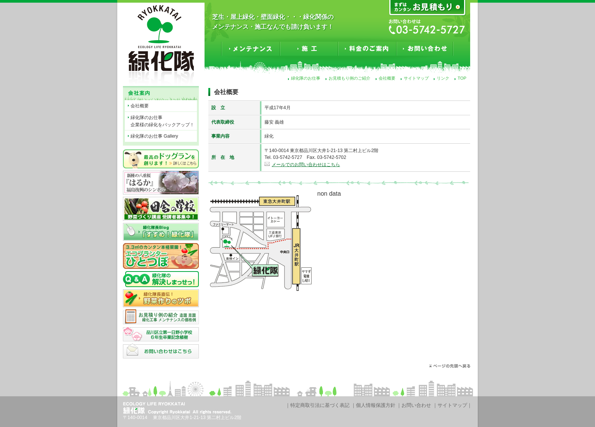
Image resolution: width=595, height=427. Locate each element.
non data (329, 193)
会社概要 (387, 78)
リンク (443, 78)
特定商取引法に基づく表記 (319, 405)
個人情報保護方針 (375, 405)
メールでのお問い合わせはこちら (306, 164)
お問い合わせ (416, 405)
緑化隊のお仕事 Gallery (154, 136)
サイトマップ (416, 78)
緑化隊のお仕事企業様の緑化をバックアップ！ (162, 121)
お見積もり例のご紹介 (349, 78)
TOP (462, 78)
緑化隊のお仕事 (305, 78)
